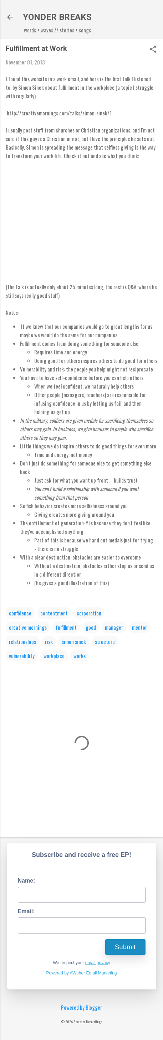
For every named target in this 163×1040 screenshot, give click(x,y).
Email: (26, 911)
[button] (153, 49)
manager (114, 627)
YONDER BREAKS (57, 17)
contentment (54, 613)
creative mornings (28, 627)
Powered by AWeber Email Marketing (81, 973)
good (91, 627)
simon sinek (74, 641)
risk (49, 641)
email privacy (97, 962)
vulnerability (22, 656)
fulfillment (66, 627)
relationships (22, 641)
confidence (20, 613)
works (79, 656)
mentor (139, 627)
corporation (89, 613)
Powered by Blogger (81, 1007)
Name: (26, 881)
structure (105, 641)
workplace (54, 656)
